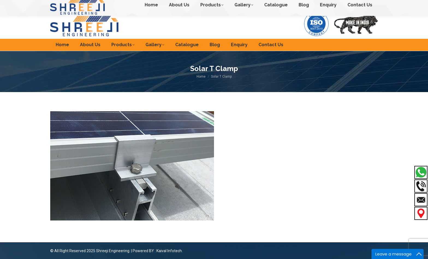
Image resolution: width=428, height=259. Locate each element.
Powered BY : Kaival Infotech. (158, 251)
